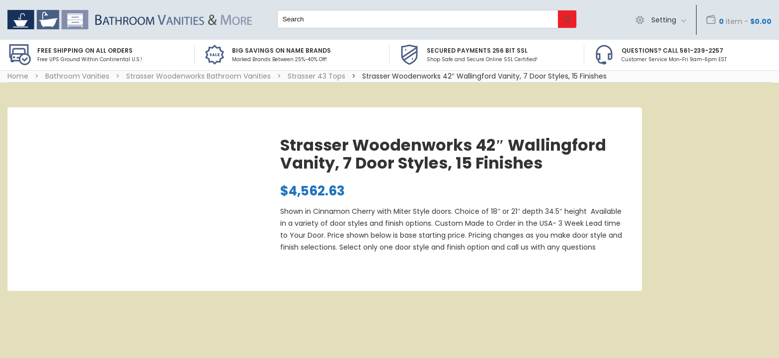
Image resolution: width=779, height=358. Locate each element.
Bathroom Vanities (77, 76)
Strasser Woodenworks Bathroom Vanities (198, 76)
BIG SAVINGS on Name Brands (281, 50)
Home (17, 76)
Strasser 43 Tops (316, 76)
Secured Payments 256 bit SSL (477, 50)
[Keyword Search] (418, 19)
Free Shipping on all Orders (85, 50)
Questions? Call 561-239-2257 (672, 50)
